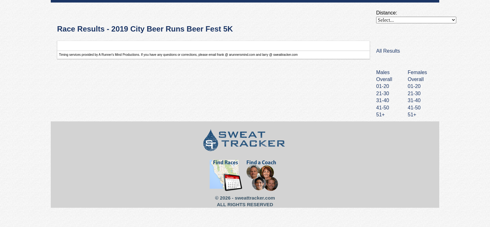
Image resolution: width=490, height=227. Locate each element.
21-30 (414, 93)
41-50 (414, 107)
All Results (388, 51)
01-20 (414, 86)
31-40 (414, 100)
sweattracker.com (255, 198)
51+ (412, 114)
